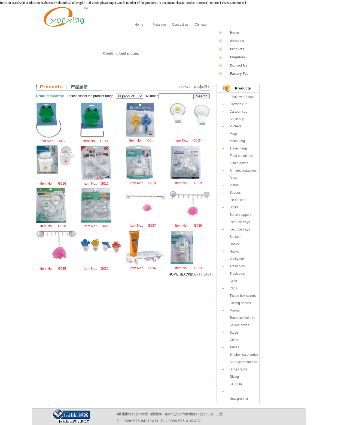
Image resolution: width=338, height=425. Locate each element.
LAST (207, 274)
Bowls (234, 178)
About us (237, 41)
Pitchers (235, 126)
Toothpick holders (242, 318)
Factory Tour (239, 74)
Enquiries (237, 57)
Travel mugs (239, 148)
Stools (234, 332)
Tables (234, 347)
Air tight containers (243, 170)
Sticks (234, 207)
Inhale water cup (242, 97)
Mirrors (235, 310)
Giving (234, 377)
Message (159, 24)
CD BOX (236, 384)
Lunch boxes (239, 163)
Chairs (234, 340)
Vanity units (238, 259)
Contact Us (238, 65)
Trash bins (237, 266)
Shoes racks (239, 369)
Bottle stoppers (240, 215)
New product (239, 399)
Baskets (235, 237)
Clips (233, 281)
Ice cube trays (240, 222)
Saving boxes (239, 325)
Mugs (233, 134)
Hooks (234, 244)
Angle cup (237, 119)
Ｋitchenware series (244, 355)
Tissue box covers (243, 296)
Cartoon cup (238, 104)
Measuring (237, 141)
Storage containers (243, 362)
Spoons (235, 192)
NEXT (196, 274)
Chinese (200, 24)
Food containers (241, 156)
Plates (234, 185)
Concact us (180, 24)
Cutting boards (240, 303)
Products (237, 49)
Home (139, 24)
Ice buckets (238, 200)
